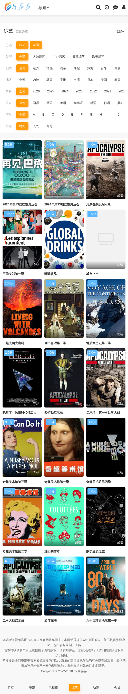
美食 (117, 68)
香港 (63, 80)
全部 (22, 56)
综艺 (22, 45)
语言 (9, 103)
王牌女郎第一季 (13, 274)
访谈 (63, 68)
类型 (9, 56)
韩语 (93, 103)
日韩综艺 (78, 56)
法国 (36, 45)
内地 (36, 80)
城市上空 (92, 274)
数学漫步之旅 (95, 551)
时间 (22, 126)
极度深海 (50, 620)
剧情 (9, 68)
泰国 (117, 80)
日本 (90, 80)
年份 (9, 91)
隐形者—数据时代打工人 (19, 412)
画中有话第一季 (55, 343)
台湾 (77, 80)
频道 (43, 7)
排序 (9, 126)
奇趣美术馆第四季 (98, 482)
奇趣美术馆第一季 (56, 482)
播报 (77, 68)
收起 (120, 31)
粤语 (63, 103)
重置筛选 (22, 31)
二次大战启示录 (13, 620)
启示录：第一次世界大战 (103, 412)
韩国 (49, 80)
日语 (107, 103)
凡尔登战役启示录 (98, 204)
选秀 (36, 68)
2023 (79, 91)
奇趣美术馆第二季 (15, 551)
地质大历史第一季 (98, 343)
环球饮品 (50, 274)
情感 (49, 68)
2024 (64, 91)
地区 (9, 80)
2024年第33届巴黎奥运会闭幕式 (25, 204)
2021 (107, 91)
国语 (36, 103)
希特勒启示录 (53, 412)
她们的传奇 (52, 551)
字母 (9, 114)
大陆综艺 (39, 56)
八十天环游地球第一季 (101, 620)
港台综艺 (59, 56)
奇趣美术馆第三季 (15, 482)
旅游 (90, 68)
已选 (9, 45)
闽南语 (78, 103)
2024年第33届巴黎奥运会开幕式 (66, 204)
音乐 (104, 68)
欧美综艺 (98, 56)
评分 (49, 126)
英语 (49, 103)
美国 (104, 80)
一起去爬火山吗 (13, 343)
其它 (120, 103)
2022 (93, 91)
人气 (36, 126)
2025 (50, 91)
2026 (36, 91)
